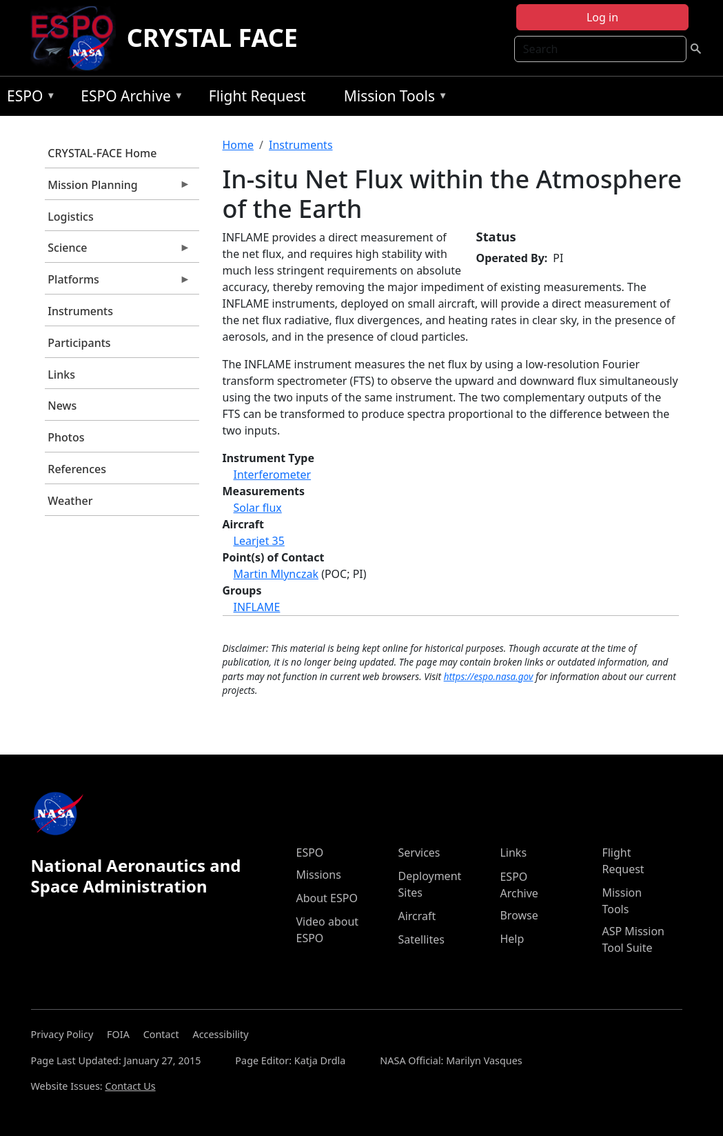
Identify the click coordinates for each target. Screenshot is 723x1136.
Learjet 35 (259, 540)
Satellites (421, 939)
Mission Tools (392, 98)
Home (238, 144)
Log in (602, 17)
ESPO (28, 98)
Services (419, 852)
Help (512, 938)
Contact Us (130, 1086)
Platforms (118, 283)
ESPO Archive (128, 98)
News (62, 405)
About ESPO (326, 898)
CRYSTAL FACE (212, 37)
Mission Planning (118, 188)
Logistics (70, 216)
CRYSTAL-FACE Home (102, 153)
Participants (79, 342)
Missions (318, 874)
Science (118, 251)
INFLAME (257, 607)
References (77, 469)
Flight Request (257, 96)
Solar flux (258, 507)
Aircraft (417, 916)
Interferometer (273, 474)
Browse (519, 915)
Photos (66, 437)
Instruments (80, 311)
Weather (70, 500)
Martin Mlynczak (276, 573)
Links (61, 374)
